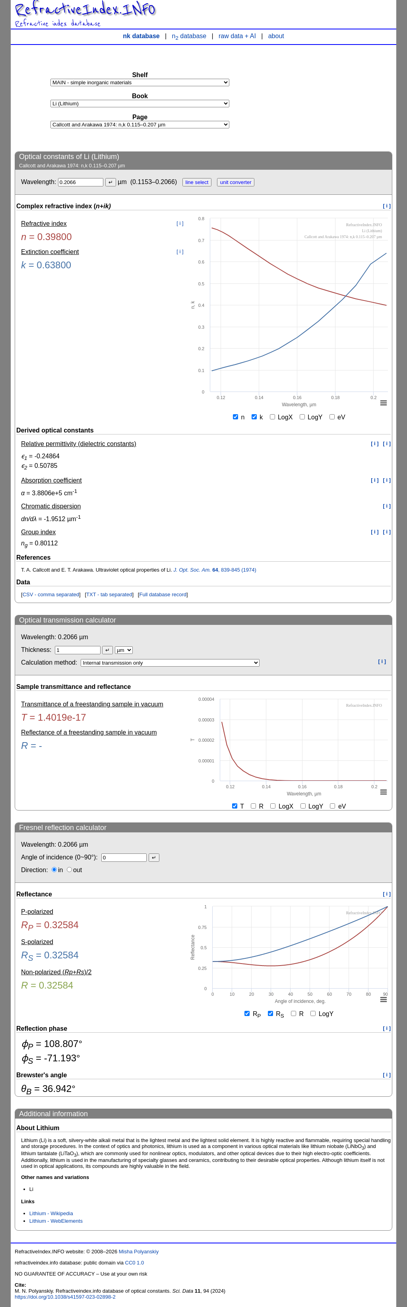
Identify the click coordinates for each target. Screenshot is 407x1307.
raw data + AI (237, 36)
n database (189, 36)
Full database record (162, 594)
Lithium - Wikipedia (51, 1213)
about (276, 36)
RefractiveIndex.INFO (85, 9)
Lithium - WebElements (56, 1221)
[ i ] (387, 206)
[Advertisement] (332, 97)
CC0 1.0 (134, 1263)
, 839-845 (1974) (214, 570)
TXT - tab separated (109, 594)
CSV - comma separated (51, 594)
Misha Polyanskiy (139, 1252)
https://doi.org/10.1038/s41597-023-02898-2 (65, 1297)
